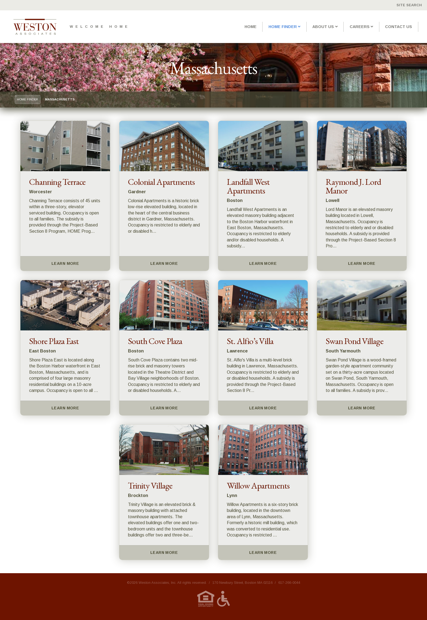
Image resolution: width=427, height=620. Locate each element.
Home (251, 26)
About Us (323, 26)
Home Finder (283, 26)
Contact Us (398, 26)
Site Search (409, 5)
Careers (360, 26)
